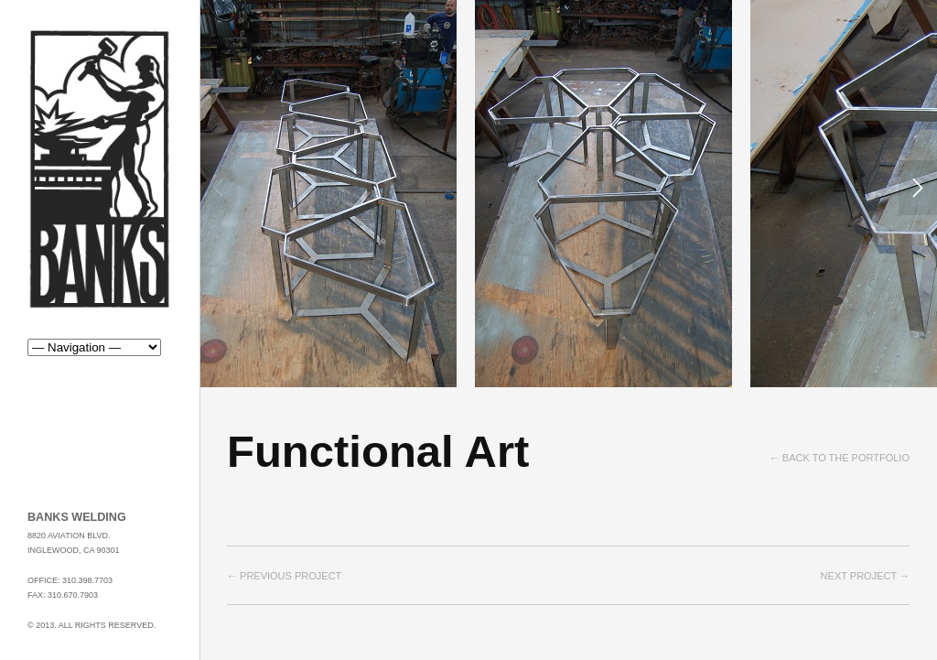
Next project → (865, 575)
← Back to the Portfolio (840, 457)
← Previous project (284, 575)
